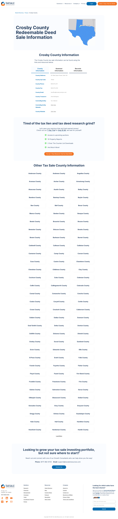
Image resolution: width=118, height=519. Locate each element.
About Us (65, 488)
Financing (26, 490)
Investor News (48, 492)
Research (26, 488)
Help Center (48, 499)
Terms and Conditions (68, 499)
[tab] (40, 69)
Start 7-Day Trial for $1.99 (107, 3)
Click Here (53, 105)
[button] (60, 3)
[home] (7, 3)
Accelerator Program (29, 499)
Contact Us (66, 492)
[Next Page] (59, 436)
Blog (46, 490)
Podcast (47, 495)
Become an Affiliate (68, 495)
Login (91, 3)
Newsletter (47, 497)
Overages (26, 495)
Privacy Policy (66, 497)
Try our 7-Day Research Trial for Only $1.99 (59, 154)
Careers (65, 490)
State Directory (48, 488)
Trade (25, 497)
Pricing (83, 3)
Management (27, 492)
